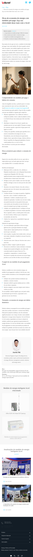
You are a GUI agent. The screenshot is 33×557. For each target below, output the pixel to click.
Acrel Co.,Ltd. (12, 550)
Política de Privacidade (10, 547)
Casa (3, 7)
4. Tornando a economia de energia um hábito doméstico (14, 38)
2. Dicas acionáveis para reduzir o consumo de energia (14, 34)
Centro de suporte (5, 538)
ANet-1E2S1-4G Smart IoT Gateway (16, 412)
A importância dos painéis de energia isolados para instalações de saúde (16, 504)
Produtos (3, 532)
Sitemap (3, 547)
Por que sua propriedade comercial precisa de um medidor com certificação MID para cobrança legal (15, 370)
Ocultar (13, 31)
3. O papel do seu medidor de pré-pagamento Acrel (13, 36)
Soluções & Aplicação (6, 535)
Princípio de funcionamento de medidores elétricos (16, 477)
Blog (7, 7)
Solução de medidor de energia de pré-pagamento (16, 108)
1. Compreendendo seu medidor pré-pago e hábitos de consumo (16, 33)
